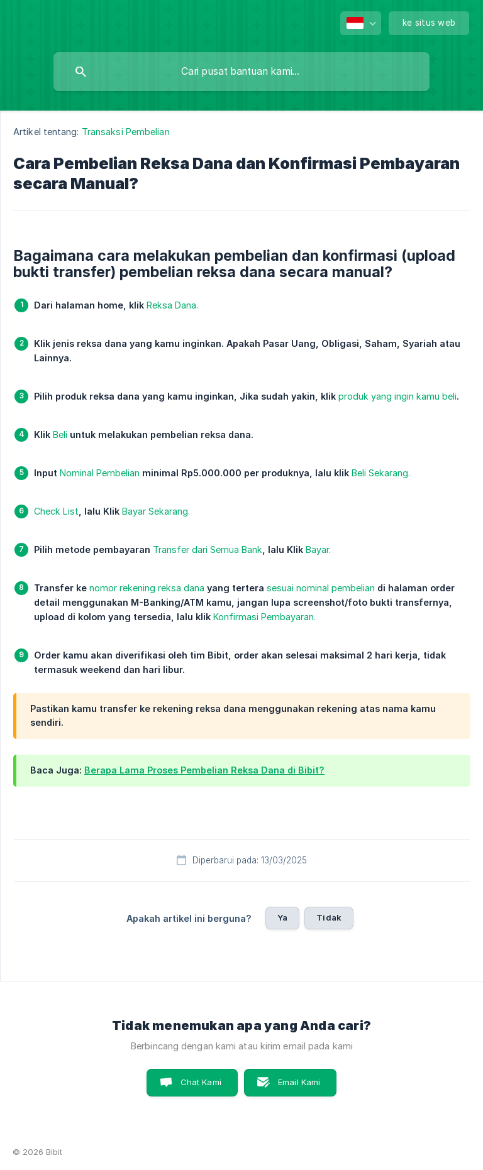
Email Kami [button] (299, 1082)
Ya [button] (282, 917)
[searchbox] (241, 71)
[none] (360, 23)
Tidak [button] (328, 917)
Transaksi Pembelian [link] (126, 131)
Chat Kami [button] (200, 1082)
